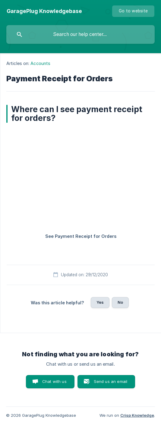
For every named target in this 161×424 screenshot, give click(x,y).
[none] (44, 11)
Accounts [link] (40, 63)
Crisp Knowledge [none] (137, 415)
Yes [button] (100, 302)
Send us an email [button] (110, 381)
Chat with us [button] (54, 381)
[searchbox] (80, 34)
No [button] (120, 302)
